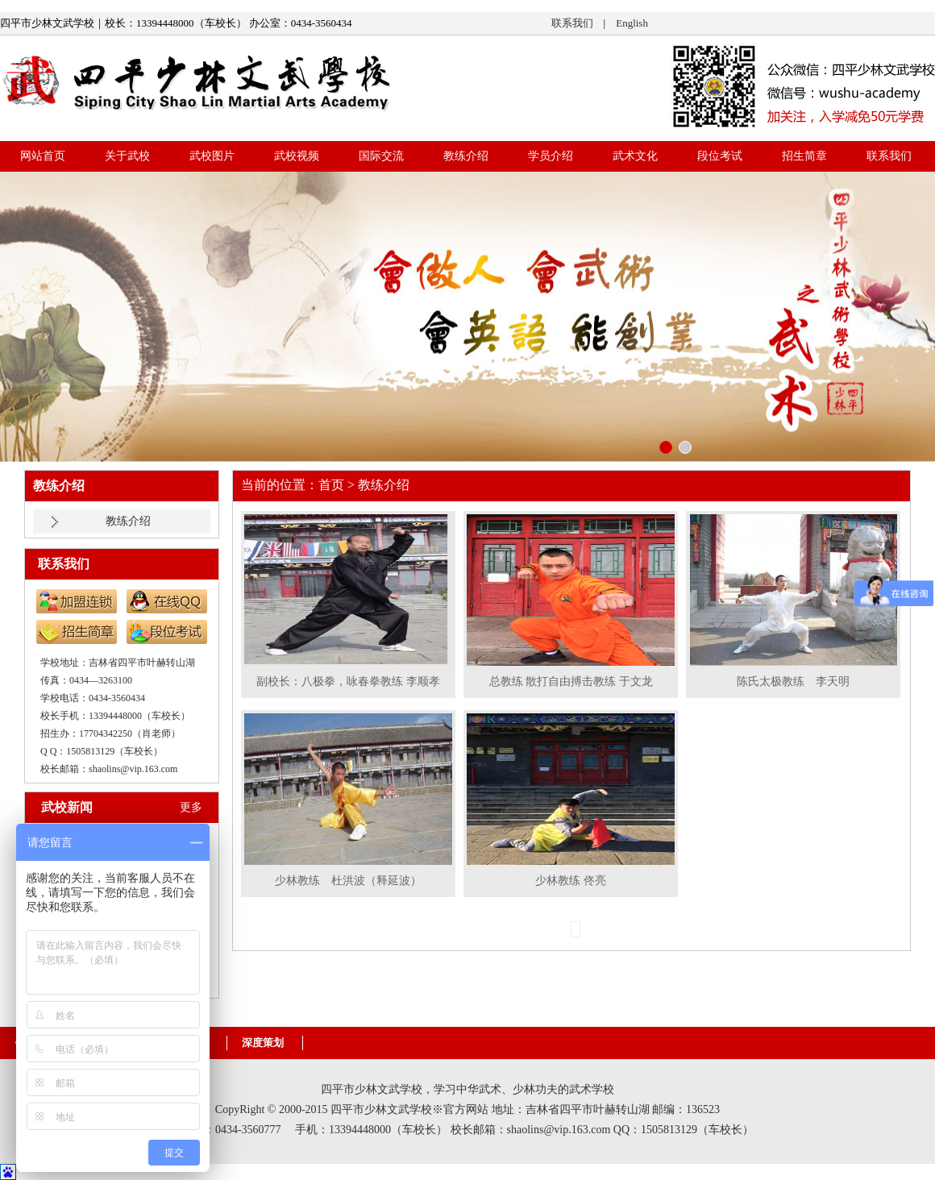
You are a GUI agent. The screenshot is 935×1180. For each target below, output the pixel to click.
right (915, 317)
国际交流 (381, 156)
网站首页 (42, 156)
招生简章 (804, 156)
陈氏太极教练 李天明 (793, 681)
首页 (331, 485)
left (19, 317)
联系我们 (572, 23)
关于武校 (127, 156)
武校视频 (296, 156)
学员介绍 (550, 156)
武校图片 (212, 156)
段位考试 (719, 156)
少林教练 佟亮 (570, 881)
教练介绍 (465, 156)
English (632, 23)
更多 (191, 807)
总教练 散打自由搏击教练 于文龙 (571, 681)
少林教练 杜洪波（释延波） (348, 881)
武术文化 (635, 156)
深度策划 (263, 1043)
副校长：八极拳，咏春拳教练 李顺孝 (348, 681)
